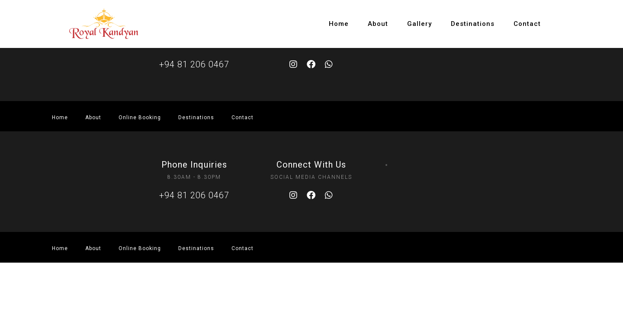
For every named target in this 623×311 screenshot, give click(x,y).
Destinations (473, 24)
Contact (527, 24)
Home (339, 24)
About (378, 24)
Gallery (419, 24)
